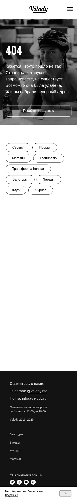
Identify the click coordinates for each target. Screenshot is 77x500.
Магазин (15, 459)
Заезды (15, 442)
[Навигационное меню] (70, 9)
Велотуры (16, 434)
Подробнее (11, 495)
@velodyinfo (37, 391)
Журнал (15, 450)
